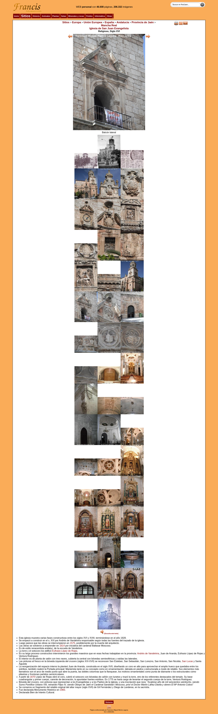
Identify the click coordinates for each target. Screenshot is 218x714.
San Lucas (187, 661)
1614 (62, 645)
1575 (72, 643)
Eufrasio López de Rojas (64, 651)
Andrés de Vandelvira (148, 653)
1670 (32, 677)
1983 (62, 690)
